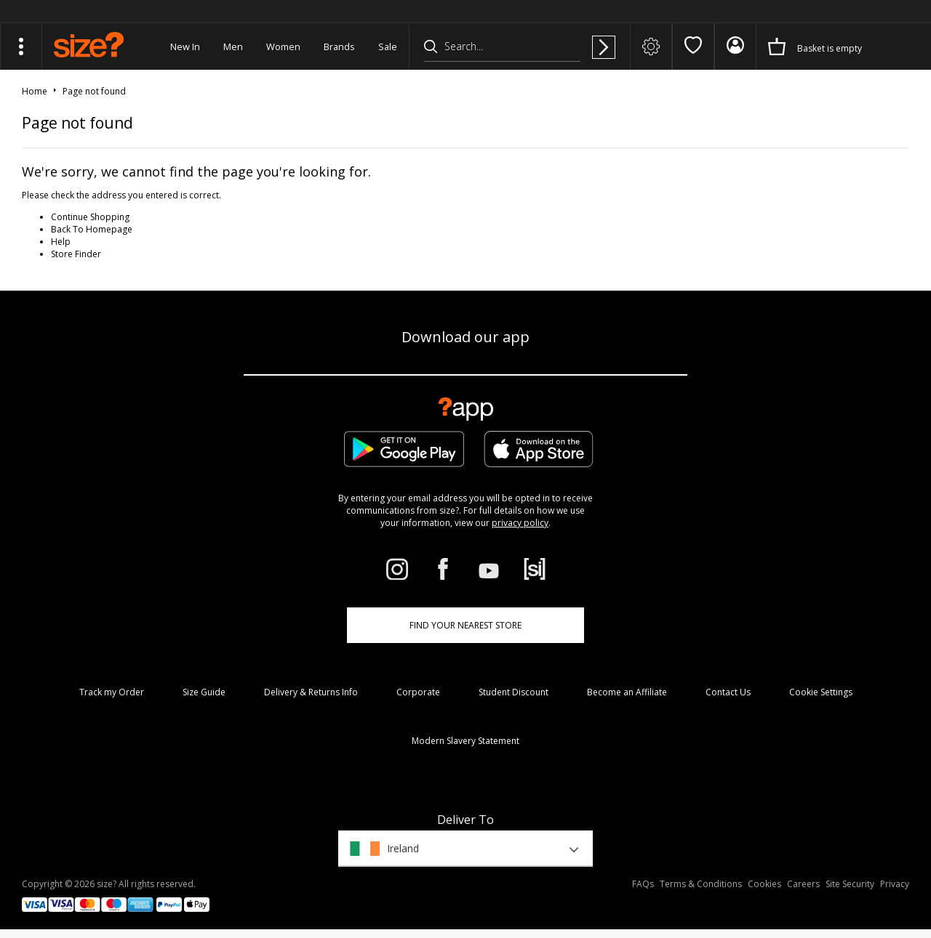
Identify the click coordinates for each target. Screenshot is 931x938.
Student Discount (513, 692)
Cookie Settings (820, 692)
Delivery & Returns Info (311, 692)
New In (185, 46)
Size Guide (204, 692)
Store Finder (76, 254)
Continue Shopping (90, 217)
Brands (339, 46)
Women (283, 46)
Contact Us (728, 692)
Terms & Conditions (701, 884)
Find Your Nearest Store (465, 625)
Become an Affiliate (627, 692)
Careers (803, 884)
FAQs (643, 884)
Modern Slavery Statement (465, 741)
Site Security (850, 884)
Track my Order (111, 692)
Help (61, 241)
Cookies (764, 884)
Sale (387, 46)
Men (233, 46)
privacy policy (520, 523)
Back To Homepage (91, 229)
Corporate (418, 692)
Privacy (894, 884)
